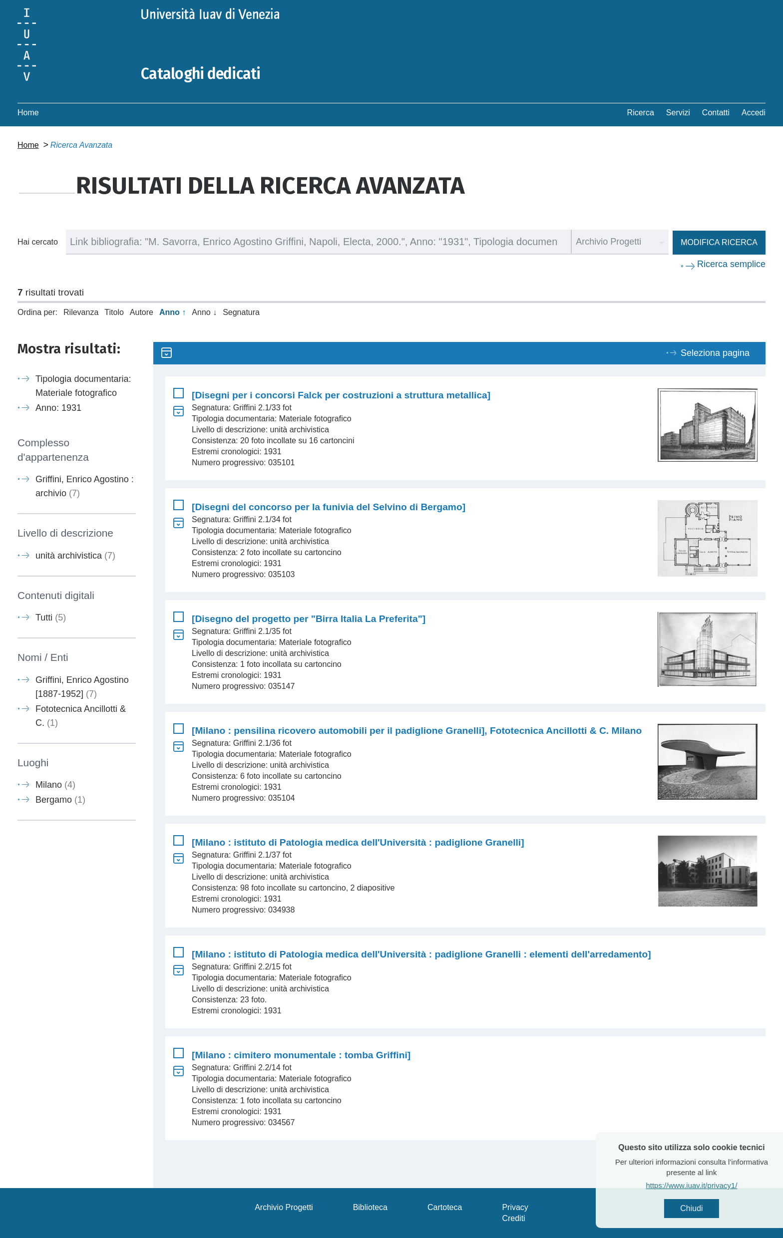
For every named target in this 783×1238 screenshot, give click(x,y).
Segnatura (241, 312)
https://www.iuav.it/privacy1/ (711, 1185)
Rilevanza (80, 312)
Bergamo (60, 800)
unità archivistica (75, 556)
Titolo (114, 312)
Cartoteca (444, 1207)
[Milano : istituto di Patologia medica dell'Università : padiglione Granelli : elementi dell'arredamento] (421, 954)
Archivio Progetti (284, 1207)
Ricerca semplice (731, 264)
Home (28, 112)
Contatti (716, 112)
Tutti (50, 617)
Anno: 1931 (58, 408)
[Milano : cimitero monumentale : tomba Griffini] (301, 1055)
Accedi (754, 112)
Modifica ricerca (719, 242)
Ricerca (640, 112)
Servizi (678, 112)
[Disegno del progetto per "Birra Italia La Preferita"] (308, 619)
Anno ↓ (204, 312)
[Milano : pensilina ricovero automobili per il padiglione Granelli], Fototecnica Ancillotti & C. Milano (417, 730)
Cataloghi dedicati (201, 74)
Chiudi (711, 1208)
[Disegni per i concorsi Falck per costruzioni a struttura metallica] (341, 395)
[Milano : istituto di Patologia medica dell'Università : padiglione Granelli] (358, 842)
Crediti (513, 1218)
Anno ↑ (172, 312)
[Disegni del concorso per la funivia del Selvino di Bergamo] (328, 507)
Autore (141, 312)
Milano (55, 785)
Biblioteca (370, 1207)
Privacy (515, 1207)
